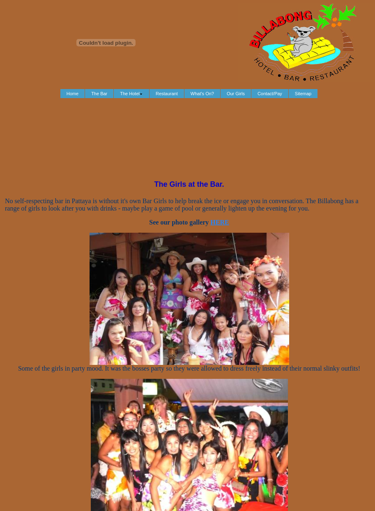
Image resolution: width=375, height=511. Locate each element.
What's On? (202, 93)
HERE (219, 222)
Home (72, 93)
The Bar (99, 93)
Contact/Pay (270, 93)
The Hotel (131, 93)
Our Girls (236, 93)
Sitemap (303, 93)
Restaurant (167, 93)
